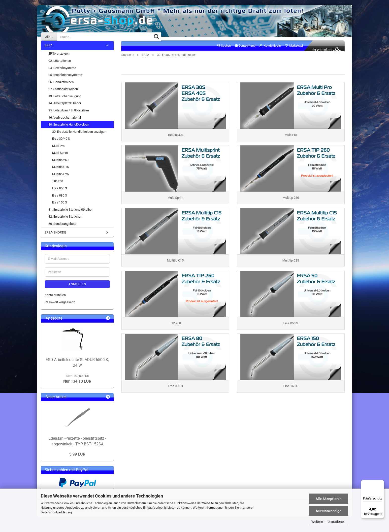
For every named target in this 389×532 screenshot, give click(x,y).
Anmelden (77, 289)
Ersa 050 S (59, 194)
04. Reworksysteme (62, 73)
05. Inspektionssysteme (65, 80)
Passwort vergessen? (60, 307)
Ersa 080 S (59, 201)
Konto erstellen (55, 300)
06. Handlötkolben (61, 87)
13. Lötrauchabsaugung (64, 101)
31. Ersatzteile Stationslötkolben (70, 215)
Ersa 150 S (59, 208)
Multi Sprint (60, 158)
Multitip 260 (60, 165)
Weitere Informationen (328, 522)
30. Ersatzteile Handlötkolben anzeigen (79, 137)
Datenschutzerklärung (56, 512)
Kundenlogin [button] (270, 51)
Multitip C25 (60, 179)
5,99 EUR (77, 459)
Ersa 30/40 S (61, 144)
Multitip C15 (60, 172)
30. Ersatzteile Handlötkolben (68, 130)
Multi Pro (58, 151)
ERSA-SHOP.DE (55, 238)
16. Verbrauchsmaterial (64, 123)
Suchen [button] (224, 51)
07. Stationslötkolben (63, 94)
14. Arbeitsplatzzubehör (64, 109)
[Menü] (381, 483)
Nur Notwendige (328, 511)
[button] (245, 51)
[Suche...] (49, 36)
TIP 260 (57, 187)
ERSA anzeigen (58, 59)
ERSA (48, 51)
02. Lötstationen (59, 66)
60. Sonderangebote (62, 229)
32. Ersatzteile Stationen (65, 222)
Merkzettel (294, 51)
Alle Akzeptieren (329, 499)
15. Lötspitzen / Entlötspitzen (68, 116)
